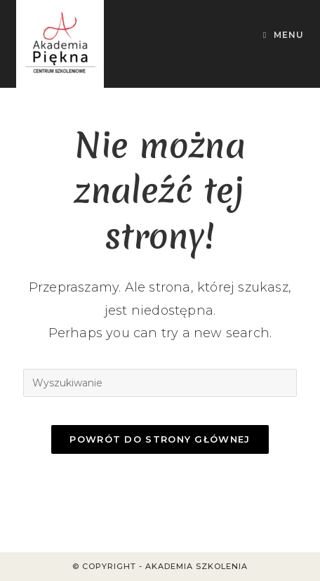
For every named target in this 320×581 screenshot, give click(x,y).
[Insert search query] (160, 383)
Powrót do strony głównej (159, 439)
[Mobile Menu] (283, 35)
